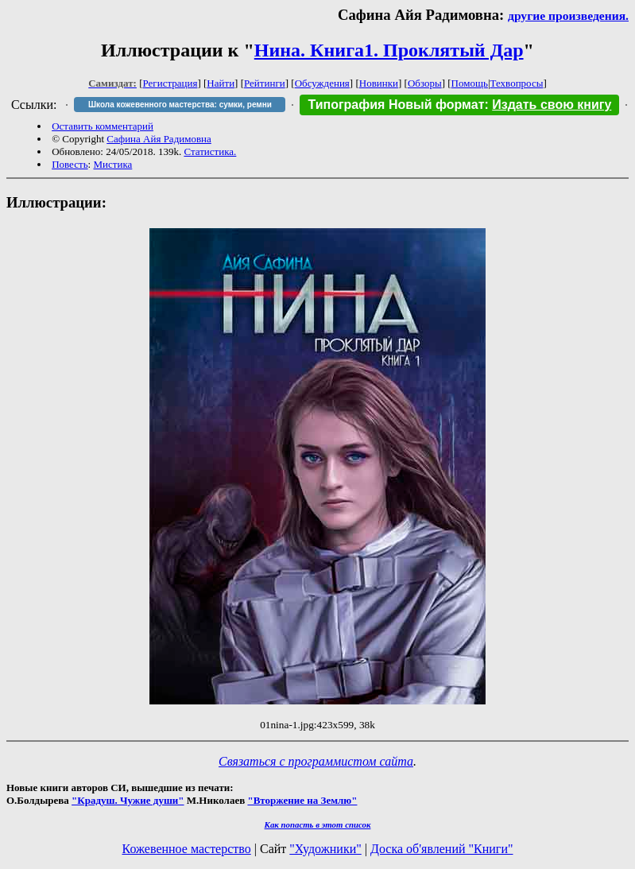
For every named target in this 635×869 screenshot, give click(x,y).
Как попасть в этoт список (318, 824)
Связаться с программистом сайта (316, 761)
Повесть (69, 164)
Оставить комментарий (102, 126)
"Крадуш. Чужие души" (128, 800)
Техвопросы (517, 83)
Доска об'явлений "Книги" (441, 848)
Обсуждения (322, 83)
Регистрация (170, 83)
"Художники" (325, 848)
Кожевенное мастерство (186, 848)
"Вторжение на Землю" (302, 800)
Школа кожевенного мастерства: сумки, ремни (180, 104)
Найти (220, 83)
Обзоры (425, 83)
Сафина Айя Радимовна (158, 139)
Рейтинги (264, 83)
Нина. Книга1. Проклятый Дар (389, 50)
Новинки (378, 83)
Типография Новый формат (396, 104)
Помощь (469, 83)
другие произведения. (568, 15)
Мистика (112, 164)
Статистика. (210, 151)
